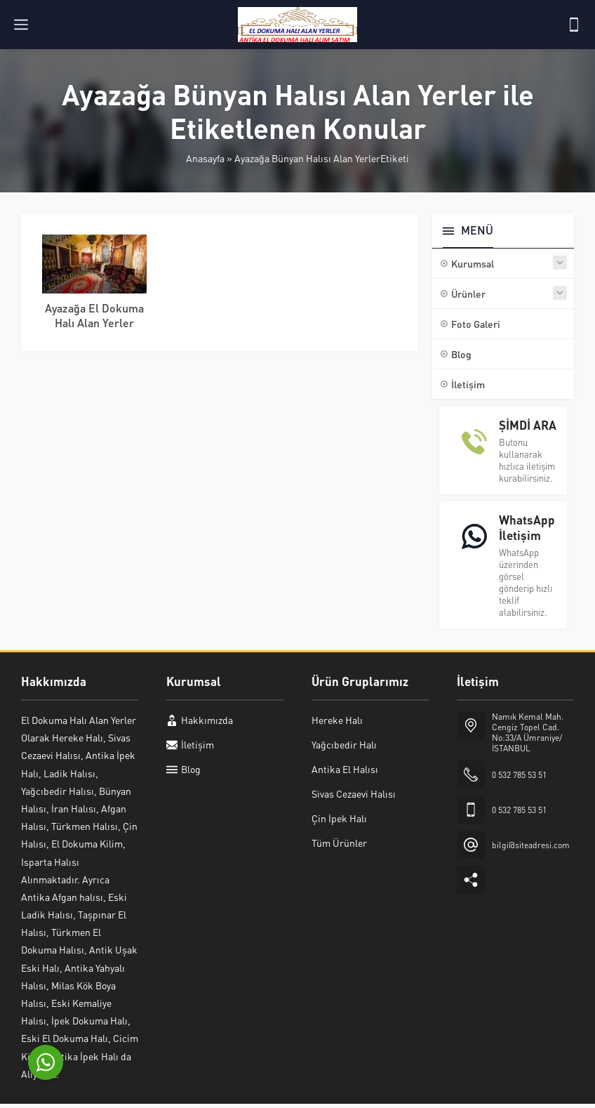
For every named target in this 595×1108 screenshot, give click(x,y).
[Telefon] (574, 24)
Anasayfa (205, 158)
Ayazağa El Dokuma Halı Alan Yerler (94, 315)
